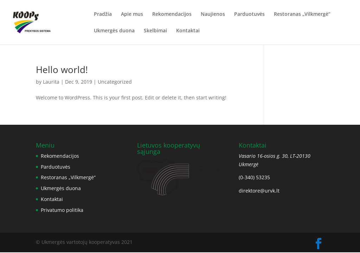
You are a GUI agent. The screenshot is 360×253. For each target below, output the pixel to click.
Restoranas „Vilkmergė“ (302, 14)
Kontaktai (188, 31)
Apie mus (132, 14)
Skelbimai (155, 31)
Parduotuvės (249, 14)
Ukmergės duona (114, 31)
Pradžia (103, 14)
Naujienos (213, 14)
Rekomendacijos (172, 14)
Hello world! (62, 69)
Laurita (51, 81)
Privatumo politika (62, 210)
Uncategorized (115, 81)
